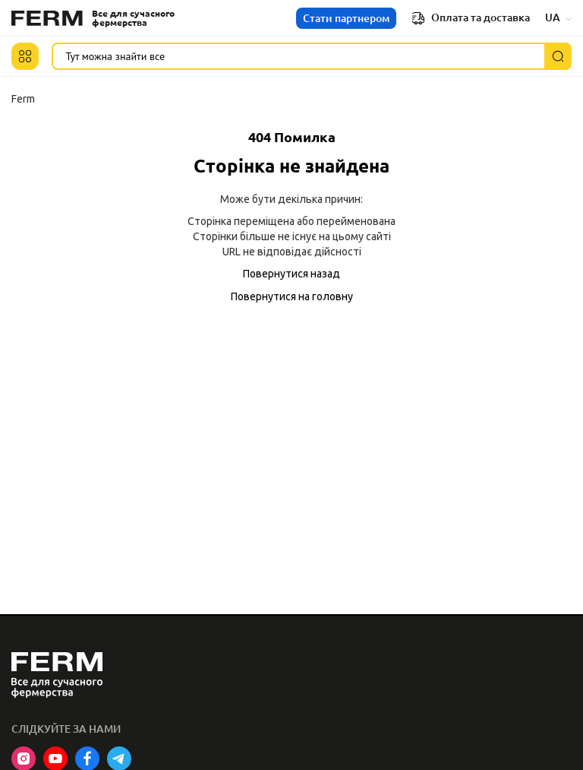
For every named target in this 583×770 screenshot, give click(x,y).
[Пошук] (558, 56)
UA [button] (558, 17)
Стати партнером (346, 18)
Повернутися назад (291, 274)
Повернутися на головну (292, 296)
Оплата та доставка (470, 18)
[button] (25, 56)
